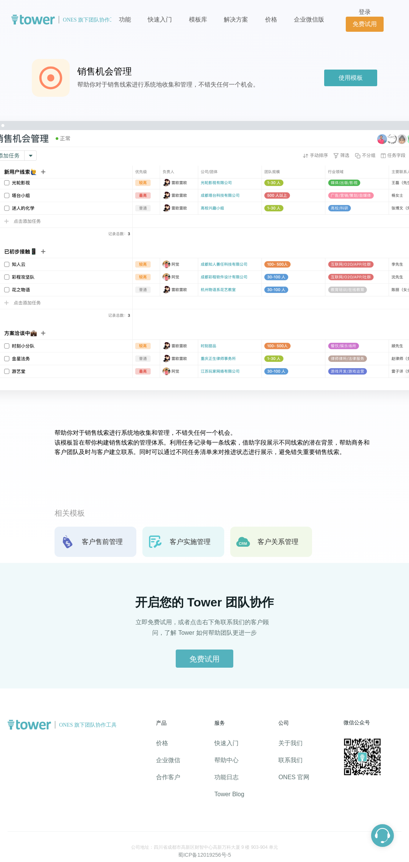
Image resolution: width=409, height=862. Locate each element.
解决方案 (236, 19)
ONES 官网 (293, 777)
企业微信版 (309, 19)
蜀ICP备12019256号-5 (204, 855)
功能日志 (226, 777)
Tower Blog (229, 794)
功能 (125, 19)
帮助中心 (226, 760)
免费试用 (365, 24)
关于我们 (290, 743)
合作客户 (168, 777)
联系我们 (290, 760)
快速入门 (160, 19)
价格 (272, 19)
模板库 (198, 19)
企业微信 (168, 760)
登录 (365, 12)
